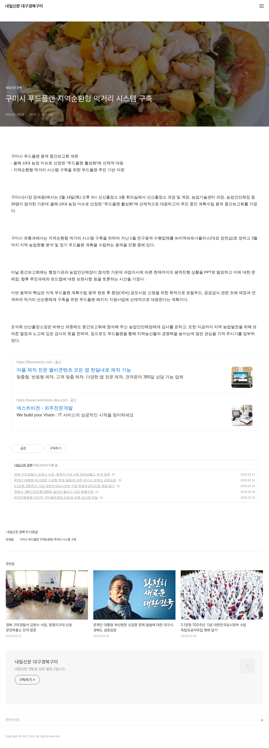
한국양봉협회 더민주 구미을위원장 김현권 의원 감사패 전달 (56, 497)
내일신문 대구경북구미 (24, 6)
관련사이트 (12, 720)
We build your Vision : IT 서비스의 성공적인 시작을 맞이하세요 (75, 415)
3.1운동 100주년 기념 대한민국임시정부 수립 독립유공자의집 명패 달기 (64, 486)
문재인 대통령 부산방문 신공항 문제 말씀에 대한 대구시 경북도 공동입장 (65, 480)
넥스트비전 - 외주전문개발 (45, 408)
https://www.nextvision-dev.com (42, 400)
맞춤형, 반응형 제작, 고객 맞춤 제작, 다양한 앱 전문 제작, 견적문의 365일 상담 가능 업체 (100, 377)
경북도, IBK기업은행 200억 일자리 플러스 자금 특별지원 (54, 492)
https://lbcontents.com (34, 362)
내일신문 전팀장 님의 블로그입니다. (40, 669)
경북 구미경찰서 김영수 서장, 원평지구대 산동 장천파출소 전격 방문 (62, 474)
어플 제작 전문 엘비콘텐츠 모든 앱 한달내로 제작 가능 (74, 370)
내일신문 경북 (23, 465)
